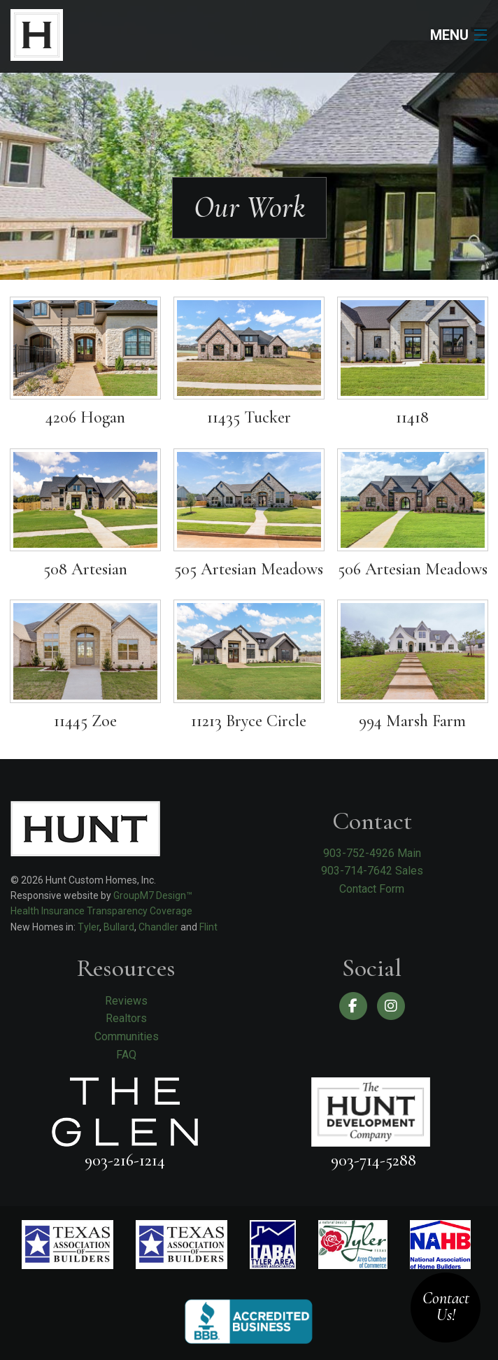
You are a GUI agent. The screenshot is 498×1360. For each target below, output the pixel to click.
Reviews (126, 1000)
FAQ (126, 1054)
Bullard (119, 927)
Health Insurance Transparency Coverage (101, 910)
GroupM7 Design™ (152, 895)
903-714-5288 (373, 1160)
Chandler (158, 927)
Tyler (88, 927)
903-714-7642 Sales (372, 870)
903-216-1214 (125, 1160)
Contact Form (371, 888)
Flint (208, 927)
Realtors (126, 1018)
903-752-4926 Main (372, 853)
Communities (126, 1036)
